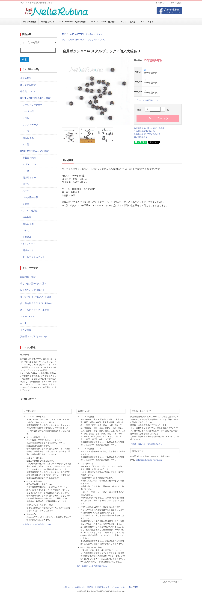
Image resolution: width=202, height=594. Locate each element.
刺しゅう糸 (28, 138)
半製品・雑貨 (29, 157)
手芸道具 (27, 237)
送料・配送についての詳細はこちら (92, 566)
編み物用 (27, 217)
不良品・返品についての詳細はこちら (146, 444)
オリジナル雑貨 (29, 22)
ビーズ (26, 171)
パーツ (26, 190)
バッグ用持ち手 (30, 197)
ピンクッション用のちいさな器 (35, 296)
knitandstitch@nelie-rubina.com (149, 460)
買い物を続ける (140, 137)
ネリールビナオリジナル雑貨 (34, 310)
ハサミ (26, 230)
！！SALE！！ (27, 316)
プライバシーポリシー (119, 587)
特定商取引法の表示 (102, 587)
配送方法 (90, 587)
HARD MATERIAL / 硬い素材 (103, 22)
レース (26, 131)
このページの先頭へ (170, 582)
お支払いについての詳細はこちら (37, 524)
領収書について (47, 22)
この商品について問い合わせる (147, 134)
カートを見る (176, 3)
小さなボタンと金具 (96, 39)
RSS (131, 587)
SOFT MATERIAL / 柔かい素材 (72, 22)
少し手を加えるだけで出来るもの (36, 303)
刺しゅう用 (28, 224)
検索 (24, 59)
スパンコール (29, 164)
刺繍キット (28, 250)
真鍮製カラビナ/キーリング (33, 336)
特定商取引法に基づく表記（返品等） (150, 128)
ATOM (136, 587)
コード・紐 (28, 111)
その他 (26, 144)
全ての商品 (25, 78)
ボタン (99, 34)
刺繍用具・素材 (28, 277)
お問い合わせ (68, 587)
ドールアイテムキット (34, 257)
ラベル (26, 118)
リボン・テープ (30, 124)
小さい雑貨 (25, 330)
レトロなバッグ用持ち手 (32, 290)
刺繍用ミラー (29, 177)
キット (23, 323)
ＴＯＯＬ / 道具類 (128, 22)
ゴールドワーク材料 (32, 104)
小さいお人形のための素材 (73, 39)
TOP (64, 34)
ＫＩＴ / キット (146, 22)
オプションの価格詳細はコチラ (147, 100)
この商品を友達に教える (144, 131)
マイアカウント (160, 3)
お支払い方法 (80, 587)
